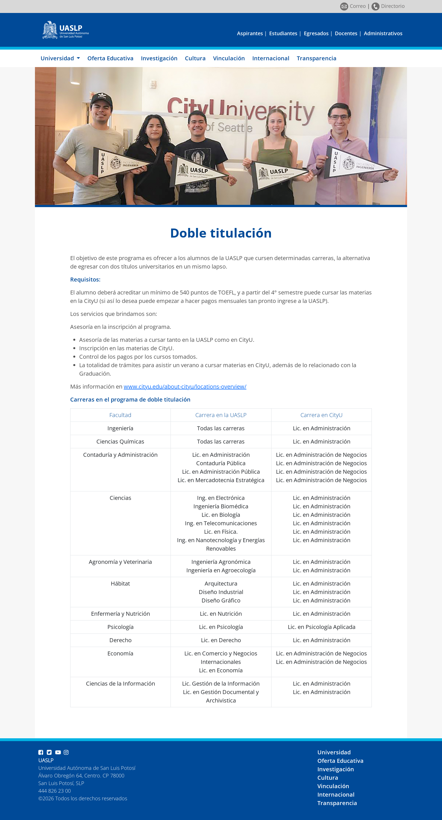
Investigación (159, 58)
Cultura (195, 58)
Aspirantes (250, 33)
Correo (353, 6)
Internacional (270, 58)
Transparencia (317, 58)
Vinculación (229, 58)
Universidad (334, 752)
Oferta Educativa (110, 58)
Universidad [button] (58, 58)
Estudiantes (283, 33)
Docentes (346, 33)
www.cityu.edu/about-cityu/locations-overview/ (185, 386)
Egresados (316, 33)
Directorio (388, 6)
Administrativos (383, 33)
